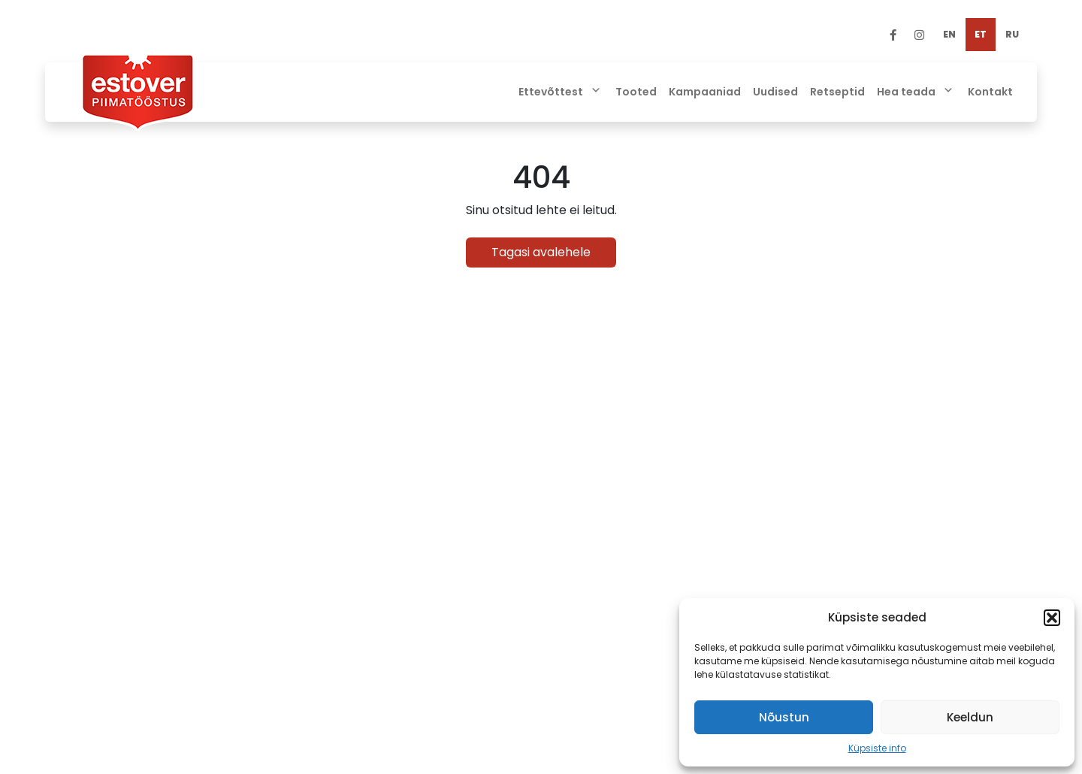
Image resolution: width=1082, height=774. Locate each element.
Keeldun (970, 717)
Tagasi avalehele (541, 252)
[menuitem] (949, 34)
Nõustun (784, 717)
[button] (1051, 617)
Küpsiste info (877, 748)
